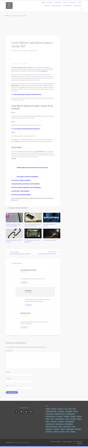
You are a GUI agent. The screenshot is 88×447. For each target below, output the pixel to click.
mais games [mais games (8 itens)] (61, 421)
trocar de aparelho (42, 71)
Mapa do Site (69, 441)
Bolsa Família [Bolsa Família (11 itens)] (61, 411)
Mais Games (46, 5)
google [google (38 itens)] (67, 419)
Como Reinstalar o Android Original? (20, 191)
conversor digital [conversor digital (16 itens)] (71, 414)
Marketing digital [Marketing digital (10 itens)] (69, 424)
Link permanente (24, 272)
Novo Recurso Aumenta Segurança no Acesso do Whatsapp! (26, 187)
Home (8, 15)
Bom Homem (8, 442)
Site (8, 385)
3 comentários (23, 50)
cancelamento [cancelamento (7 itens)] (69, 411)
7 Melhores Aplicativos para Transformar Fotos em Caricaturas (32, 168)
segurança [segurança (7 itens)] (56, 429)
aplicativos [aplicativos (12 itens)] (60, 409)
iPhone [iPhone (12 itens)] (47, 421)
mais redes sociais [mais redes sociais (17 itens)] (50, 424)
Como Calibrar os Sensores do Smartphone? (28, 177)
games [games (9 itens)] (47, 419)
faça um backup (39, 151)
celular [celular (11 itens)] (75, 411)
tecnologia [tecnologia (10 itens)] (56, 432)
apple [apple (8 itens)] (70, 409)
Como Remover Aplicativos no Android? (20, 253)
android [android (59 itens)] (48, 409)
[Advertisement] (44, 25)
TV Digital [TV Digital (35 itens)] (63, 432)
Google (79, 2)
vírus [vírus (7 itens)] (68, 432)
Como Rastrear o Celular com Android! (20, 180)
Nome (8, 372)
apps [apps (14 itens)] (74, 409)
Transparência (79, 443)
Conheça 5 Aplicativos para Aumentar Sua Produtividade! (25, 184)
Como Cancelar (58, 2)
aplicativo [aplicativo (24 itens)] (54, 409)
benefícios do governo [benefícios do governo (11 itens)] (51, 411)
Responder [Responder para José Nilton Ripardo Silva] (24, 282)
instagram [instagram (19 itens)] (73, 419)
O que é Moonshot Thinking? (50, 240)
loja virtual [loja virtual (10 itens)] (53, 421)
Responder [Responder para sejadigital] (29, 305)
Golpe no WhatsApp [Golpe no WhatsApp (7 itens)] (60, 419)
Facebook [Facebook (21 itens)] (79, 416)
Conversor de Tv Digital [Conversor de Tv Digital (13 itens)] (60, 414)
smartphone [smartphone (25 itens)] (49, 432)
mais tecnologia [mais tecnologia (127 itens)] (59, 424)
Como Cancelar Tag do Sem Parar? (45, 253)
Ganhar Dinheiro (73, 2)
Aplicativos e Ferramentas (47, 2)
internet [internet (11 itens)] (79, 419)
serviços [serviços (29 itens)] (63, 429)
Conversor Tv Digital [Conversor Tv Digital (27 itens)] (50, 416)
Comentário (10, 351)
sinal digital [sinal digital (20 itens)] (78, 429)
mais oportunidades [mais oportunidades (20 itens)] (69, 421)
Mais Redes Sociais (67, 5)
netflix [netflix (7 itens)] (73, 426)
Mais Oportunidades (56, 5)
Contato (64, 441)
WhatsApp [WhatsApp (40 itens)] (73, 432)
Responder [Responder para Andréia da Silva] (24, 327)
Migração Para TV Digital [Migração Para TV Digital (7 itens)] (51, 426)
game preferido (15, 85)
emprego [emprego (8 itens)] (73, 416)
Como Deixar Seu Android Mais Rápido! (21, 195)
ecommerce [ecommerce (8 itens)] (66, 416)
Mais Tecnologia (76, 5)
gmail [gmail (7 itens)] (52, 419)
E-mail (9, 379)
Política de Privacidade (55, 441)
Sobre (75, 441)
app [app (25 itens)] (66, 409)
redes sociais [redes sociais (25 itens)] (49, 429)
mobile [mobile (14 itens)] (60, 426)
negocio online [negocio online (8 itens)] (67, 426)
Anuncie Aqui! (79, 441)
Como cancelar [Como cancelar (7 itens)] (49, 414)
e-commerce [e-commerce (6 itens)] (59, 416)
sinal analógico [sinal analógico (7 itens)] (70, 429)
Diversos (65, 2)
